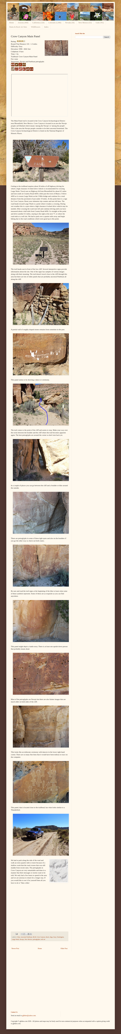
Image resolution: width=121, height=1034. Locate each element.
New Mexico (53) (85, 23)
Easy (54, 937)
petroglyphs (36, 939)
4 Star (18, 937)
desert (47, 937)
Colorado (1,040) (54, 23)
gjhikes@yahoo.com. (29, 1015)
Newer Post (15, 948)
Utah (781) (100, 23)
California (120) (38, 23)
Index (46, 27)
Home (11, 23)
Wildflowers (35, 27)
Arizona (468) (23, 23)
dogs (51, 937)
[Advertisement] (92, 56)
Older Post (64, 948)
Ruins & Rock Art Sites (18, 27)
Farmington (60, 937)
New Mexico (28, 939)
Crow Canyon (41, 937)
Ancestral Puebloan (26, 937)
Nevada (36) (70, 23)
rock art (43, 939)
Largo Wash (15, 939)
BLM (34, 937)
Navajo (22, 939)
